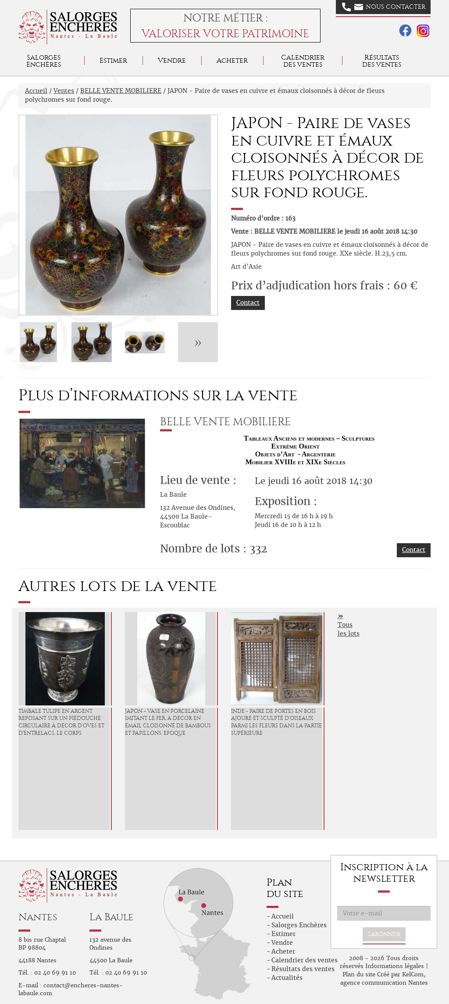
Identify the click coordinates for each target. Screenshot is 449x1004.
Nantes (37, 917)
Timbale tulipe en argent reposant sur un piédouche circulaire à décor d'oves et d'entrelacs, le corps (61, 722)
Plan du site (358, 974)
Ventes (63, 91)
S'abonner (384, 934)
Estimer (113, 60)
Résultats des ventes (303, 969)
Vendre (172, 60)
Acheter (232, 60)
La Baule (111, 917)
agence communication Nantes (384, 982)
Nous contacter (383, 7)
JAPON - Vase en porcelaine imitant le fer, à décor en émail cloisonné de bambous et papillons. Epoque (168, 722)
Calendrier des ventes (302, 60)
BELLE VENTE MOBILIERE (120, 91)
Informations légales (394, 966)
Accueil (36, 91)
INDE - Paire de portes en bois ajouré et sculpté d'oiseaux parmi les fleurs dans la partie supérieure (276, 722)
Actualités (287, 978)
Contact (248, 302)
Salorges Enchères (299, 925)
